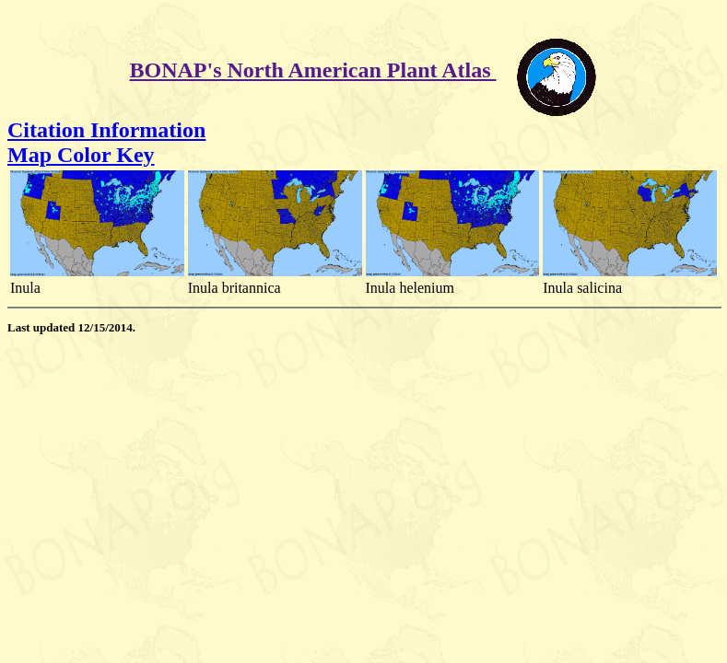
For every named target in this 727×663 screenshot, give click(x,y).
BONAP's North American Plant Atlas (313, 70)
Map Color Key (81, 155)
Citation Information (106, 130)
